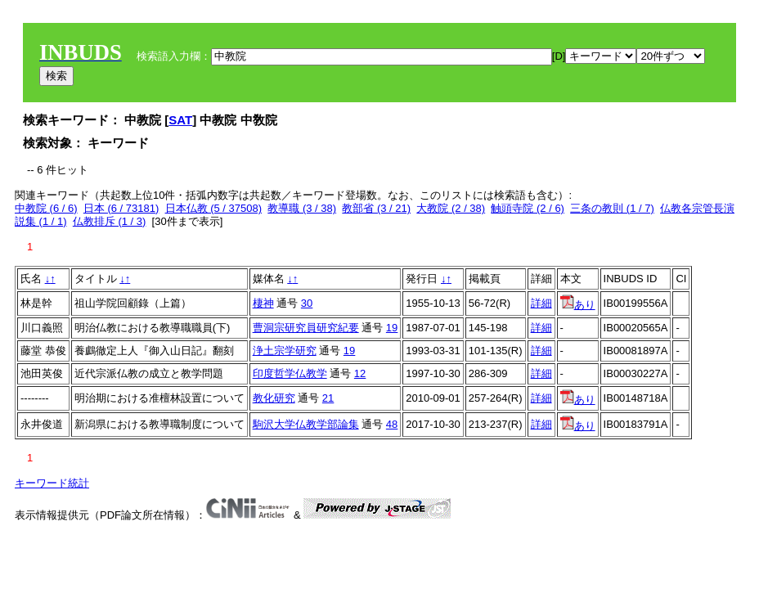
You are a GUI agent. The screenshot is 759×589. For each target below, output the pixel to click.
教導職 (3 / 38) (301, 208)
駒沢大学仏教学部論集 (306, 424)
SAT (180, 120)
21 (328, 398)
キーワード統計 (52, 483)
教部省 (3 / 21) (376, 208)
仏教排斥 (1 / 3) (109, 221)
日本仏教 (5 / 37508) (214, 208)
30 (306, 303)
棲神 (263, 303)
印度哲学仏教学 (290, 373)
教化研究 (274, 398)
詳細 (541, 303)
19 (391, 327)
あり (577, 305)
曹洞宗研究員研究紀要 (306, 327)
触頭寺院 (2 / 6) (527, 208)
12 (360, 373)
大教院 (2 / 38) (450, 208)
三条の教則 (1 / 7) (612, 208)
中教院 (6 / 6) (46, 208)
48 (391, 424)
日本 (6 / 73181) (121, 208)
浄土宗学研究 (285, 350)
